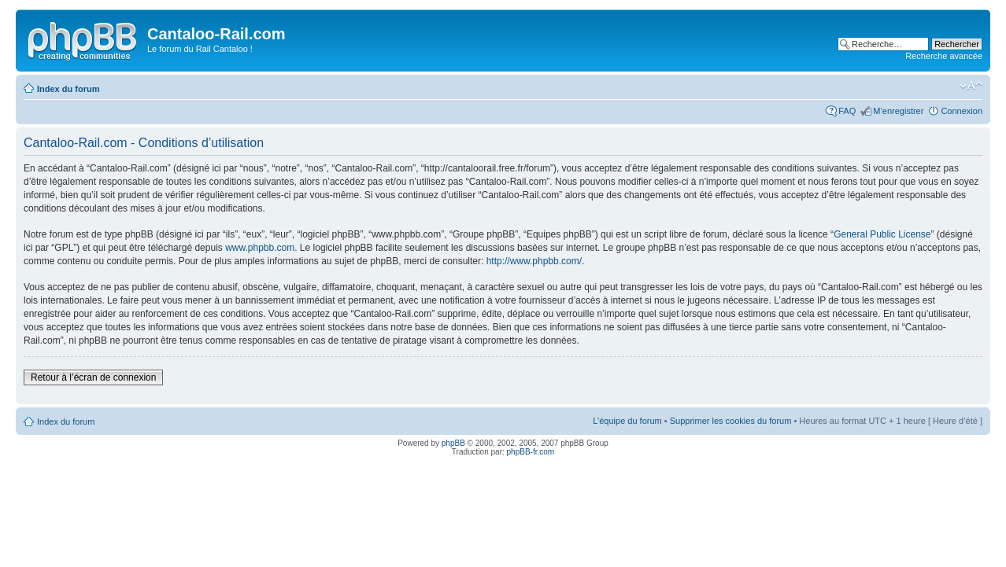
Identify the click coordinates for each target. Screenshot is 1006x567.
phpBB (453, 443)
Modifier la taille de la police (971, 86)
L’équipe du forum (627, 420)
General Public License (882, 234)
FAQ (847, 111)
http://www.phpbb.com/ (534, 261)
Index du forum (68, 89)
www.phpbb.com (259, 247)
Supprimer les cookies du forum (731, 420)
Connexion (961, 111)
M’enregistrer (898, 111)
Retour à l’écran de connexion (93, 377)
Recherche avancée (943, 56)
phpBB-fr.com (531, 451)
